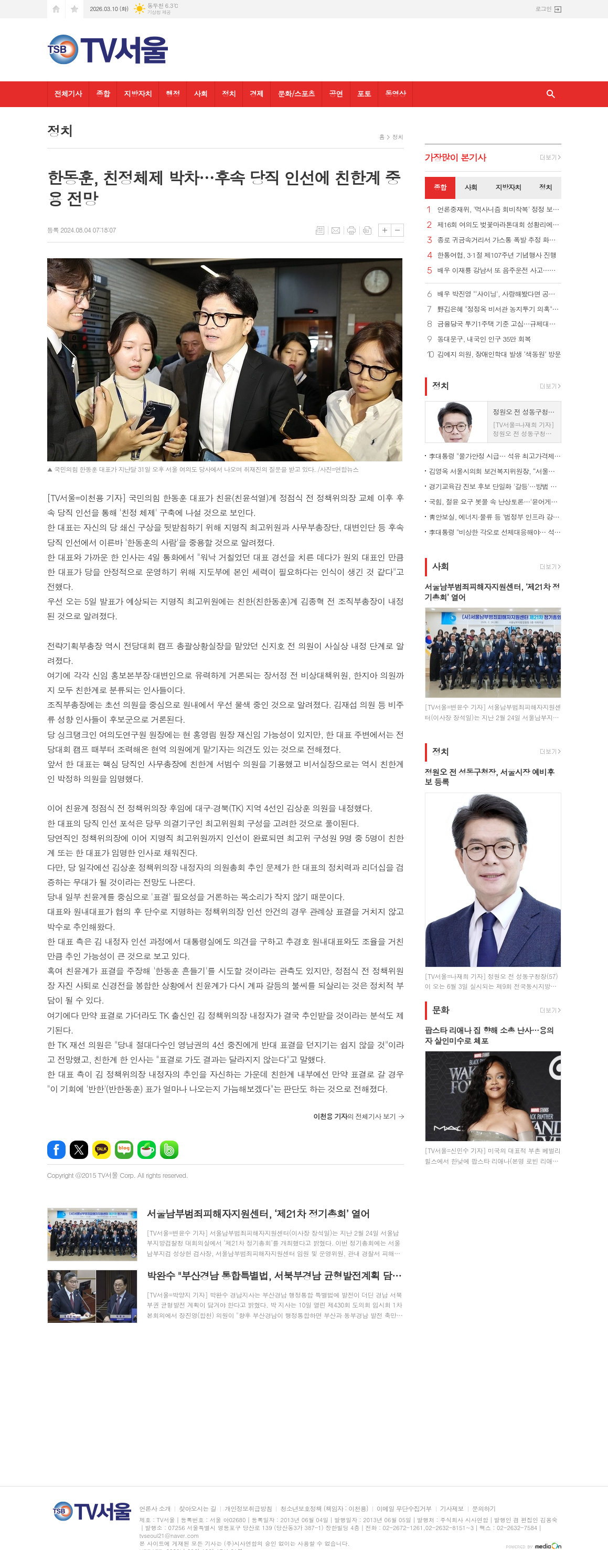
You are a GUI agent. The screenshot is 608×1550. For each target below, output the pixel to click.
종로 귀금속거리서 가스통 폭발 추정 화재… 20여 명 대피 (499, 240)
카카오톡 (101, 1150)
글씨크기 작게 (397, 230)
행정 (172, 93)
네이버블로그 (124, 1150)
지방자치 (138, 93)
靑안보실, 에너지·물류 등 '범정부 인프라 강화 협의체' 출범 (495, 517)
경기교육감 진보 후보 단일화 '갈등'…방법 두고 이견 (495, 486)
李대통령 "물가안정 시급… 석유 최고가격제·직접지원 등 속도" (495, 456)
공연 (336, 93)
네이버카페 (146, 1150)
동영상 (395, 93)
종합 (103, 93)
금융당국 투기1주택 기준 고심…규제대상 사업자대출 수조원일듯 (499, 324)
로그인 (543, 9)
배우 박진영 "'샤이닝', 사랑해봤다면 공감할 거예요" (499, 294)
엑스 (79, 1150)
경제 (256, 93)
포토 (364, 93)
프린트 (351, 230)
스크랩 (367, 230)
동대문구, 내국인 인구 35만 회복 (484, 339)
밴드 (169, 1150)
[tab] (440, 188)
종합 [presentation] (440, 187)
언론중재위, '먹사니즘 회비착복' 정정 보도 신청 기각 (499, 209)
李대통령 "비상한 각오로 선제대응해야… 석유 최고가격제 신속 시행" (495, 532)
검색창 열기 (550, 94)
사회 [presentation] (471, 187)
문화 (440, 1010)
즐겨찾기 (74, 9)
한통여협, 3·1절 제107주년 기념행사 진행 (497, 255)
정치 (229, 93)
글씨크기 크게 (384, 230)
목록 (320, 230)
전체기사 (68, 93)
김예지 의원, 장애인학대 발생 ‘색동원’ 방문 (499, 354)
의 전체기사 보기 (354, 1116)
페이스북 (56, 1150)
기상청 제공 (159, 12)
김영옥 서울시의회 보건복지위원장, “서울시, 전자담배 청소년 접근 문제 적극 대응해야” (495, 471)
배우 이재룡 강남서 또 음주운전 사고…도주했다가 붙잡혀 (499, 270)
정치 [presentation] (545, 187)
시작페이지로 (56, 9)
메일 (335, 230)
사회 (200, 93)
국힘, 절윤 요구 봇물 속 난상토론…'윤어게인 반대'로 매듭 (495, 502)
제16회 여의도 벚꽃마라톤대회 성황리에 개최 (499, 224)
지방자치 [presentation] (508, 187)
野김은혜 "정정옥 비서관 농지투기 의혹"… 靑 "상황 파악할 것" (499, 309)
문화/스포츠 (296, 93)
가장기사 (455, 157)
